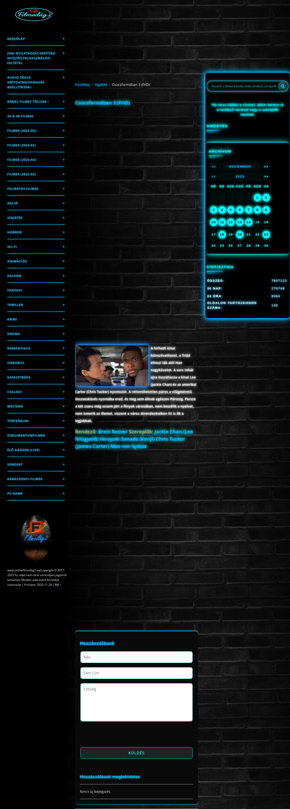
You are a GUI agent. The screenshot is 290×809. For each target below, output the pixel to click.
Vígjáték (15, 217)
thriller (15, 305)
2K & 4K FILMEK (20, 116)
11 (222, 222)
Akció (12, 203)
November (240, 166)
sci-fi (12, 247)
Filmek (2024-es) (21, 145)
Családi (14, 392)
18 (222, 234)
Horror (14, 232)
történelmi (18, 421)
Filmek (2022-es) (21, 174)
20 (240, 234)
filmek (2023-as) (21, 159)
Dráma (13, 334)
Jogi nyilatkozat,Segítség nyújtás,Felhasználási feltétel (31, 58)
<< (213, 166)
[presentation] (117, 735)
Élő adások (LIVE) (23, 450)
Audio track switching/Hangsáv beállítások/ (26, 82)
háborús (15, 363)
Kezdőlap (16, 39)
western (15, 406)
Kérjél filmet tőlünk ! (28, 101)
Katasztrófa (19, 377)
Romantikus (18, 348)
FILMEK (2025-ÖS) (22, 130)
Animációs (17, 261)
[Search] (283, 86)
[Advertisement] (136, 141)
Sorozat (15, 464)
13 (240, 222)
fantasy (15, 290)
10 (214, 222)
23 (266, 234)
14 (249, 222)
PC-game (15, 493)
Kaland (14, 276)
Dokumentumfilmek (26, 435)
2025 (239, 176)
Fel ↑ (58, 585)
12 (230, 222)
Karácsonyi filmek (25, 479)
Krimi (12, 319)
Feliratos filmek (23, 188)
